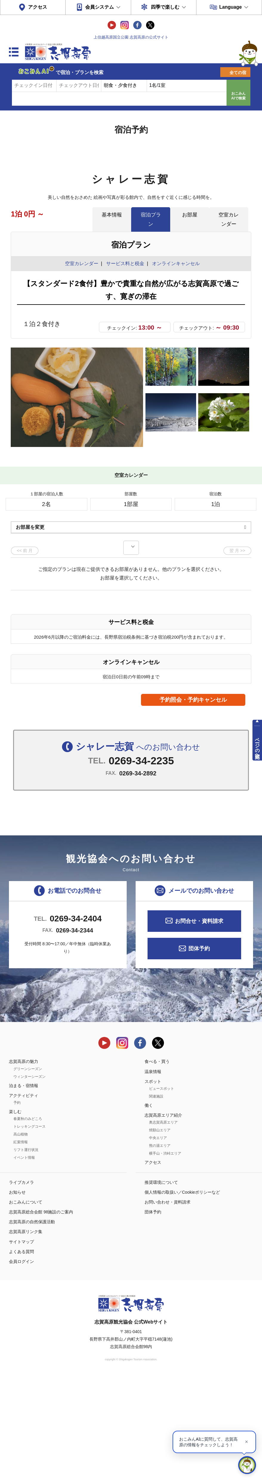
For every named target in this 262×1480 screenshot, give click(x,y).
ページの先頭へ (257, 745)
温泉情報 (153, 1174)
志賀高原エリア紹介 (163, 1217)
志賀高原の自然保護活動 (32, 1324)
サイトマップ (21, 1344)
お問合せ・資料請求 (199, 1023)
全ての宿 (238, 72)
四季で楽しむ (165, 7)
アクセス (37, 7)
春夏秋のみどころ (27, 1221)
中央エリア (158, 1240)
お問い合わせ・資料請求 (167, 1304)
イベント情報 (24, 1260)
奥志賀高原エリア (163, 1225)
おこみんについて (25, 1304)
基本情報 (112, 215)
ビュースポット (161, 1191)
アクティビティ (23, 1198)
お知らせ (17, 1294)
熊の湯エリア (159, 1248)
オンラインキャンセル (174, 263)
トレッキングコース (29, 1229)
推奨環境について (161, 1284)
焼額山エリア (159, 1233)
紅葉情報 (20, 1245)
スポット (153, 1184)
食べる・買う (157, 1164)
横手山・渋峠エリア (165, 1256)
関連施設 (156, 1199)
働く (149, 1208)
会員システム (99, 7)
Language (230, 7)
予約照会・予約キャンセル (193, 802)
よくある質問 (21, 1354)
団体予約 (199, 1051)
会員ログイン (21, 1364)
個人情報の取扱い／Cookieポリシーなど (182, 1294)
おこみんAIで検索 (238, 95)
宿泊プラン (151, 219)
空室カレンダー (228, 219)
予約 (17, 1205)
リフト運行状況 (25, 1252)
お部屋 (189, 215)
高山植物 (20, 1237)
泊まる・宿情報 (23, 1188)
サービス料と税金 (125, 263)
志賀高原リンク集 (25, 1334)
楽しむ (15, 1214)
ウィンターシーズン (29, 1179)
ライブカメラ (21, 1284)
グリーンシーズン (27, 1171)
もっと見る (224, 539)
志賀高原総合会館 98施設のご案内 (41, 1314)
